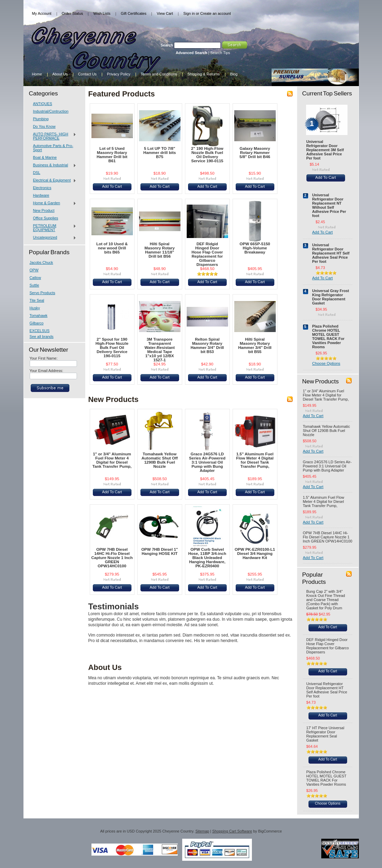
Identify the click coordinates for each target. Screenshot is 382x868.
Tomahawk (39, 315)
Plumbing (41, 119)
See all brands (42, 336)
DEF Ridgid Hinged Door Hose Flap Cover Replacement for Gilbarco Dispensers (207, 254)
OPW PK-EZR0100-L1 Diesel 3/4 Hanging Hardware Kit (255, 553)
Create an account (215, 13)
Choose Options (326, 363)
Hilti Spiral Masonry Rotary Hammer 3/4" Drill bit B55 (255, 345)
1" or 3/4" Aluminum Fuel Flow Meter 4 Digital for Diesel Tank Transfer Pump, (111, 460)
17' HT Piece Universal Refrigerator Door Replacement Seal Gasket (325, 734)
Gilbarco (37, 323)
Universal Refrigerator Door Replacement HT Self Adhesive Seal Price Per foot (331, 253)
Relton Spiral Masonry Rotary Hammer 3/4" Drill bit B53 (207, 345)
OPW (34, 270)
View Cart (165, 13)
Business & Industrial (53, 165)
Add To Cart (112, 186)
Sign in (189, 13)
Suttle (34, 285)
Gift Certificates (133, 13)
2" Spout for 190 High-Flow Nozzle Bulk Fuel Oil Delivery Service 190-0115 (112, 347)
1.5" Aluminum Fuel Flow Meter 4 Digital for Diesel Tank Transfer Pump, (254, 460)
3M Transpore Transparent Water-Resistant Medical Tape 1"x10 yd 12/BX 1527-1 (160, 349)
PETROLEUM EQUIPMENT (53, 228)
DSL (36, 172)
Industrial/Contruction (51, 111)
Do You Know (44, 126)
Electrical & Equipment (53, 180)
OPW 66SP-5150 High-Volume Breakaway (254, 248)
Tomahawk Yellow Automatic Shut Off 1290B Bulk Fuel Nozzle (159, 460)
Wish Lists (101, 13)
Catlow (35, 278)
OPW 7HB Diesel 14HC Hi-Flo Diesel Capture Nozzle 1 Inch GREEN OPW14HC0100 (112, 557)
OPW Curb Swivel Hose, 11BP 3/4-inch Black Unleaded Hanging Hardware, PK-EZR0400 (207, 557)
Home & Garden (53, 203)
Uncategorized (53, 237)
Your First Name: (44, 358)
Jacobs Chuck (41, 262)
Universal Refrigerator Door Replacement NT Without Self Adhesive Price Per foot (329, 205)
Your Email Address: (46, 371)
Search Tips (220, 53)
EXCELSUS (40, 331)
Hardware (41, 195)
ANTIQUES (42, 104)
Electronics (42, 188)
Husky (35, 308)
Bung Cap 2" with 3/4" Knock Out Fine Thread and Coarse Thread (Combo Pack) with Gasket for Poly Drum (325, 599)
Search (166, 45)
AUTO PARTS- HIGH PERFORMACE (53, 136)
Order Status (72, 13)
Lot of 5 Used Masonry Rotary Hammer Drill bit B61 (112, 154)
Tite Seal (37, 300)
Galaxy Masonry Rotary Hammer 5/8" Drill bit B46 (254, 152)
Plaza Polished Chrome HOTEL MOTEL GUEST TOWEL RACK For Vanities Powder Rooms (328, 336)
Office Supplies (45, 218)
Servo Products (42, 293)
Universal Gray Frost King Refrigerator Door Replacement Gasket (330, 297)
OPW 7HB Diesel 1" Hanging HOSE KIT (159, 551)
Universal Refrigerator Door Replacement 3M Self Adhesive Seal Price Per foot (325, 150)
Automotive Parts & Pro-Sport (53, 148)
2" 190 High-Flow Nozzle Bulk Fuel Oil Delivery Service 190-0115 (207, 154)
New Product (44, 210)
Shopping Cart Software (232, 831)
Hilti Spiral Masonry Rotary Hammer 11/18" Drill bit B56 (160, 250)
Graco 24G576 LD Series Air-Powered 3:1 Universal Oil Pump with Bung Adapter (207, 462)
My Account (41, 13)
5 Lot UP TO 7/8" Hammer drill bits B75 (159, 152)
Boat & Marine (45, 157)
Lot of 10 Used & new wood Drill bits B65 (112, 248)
